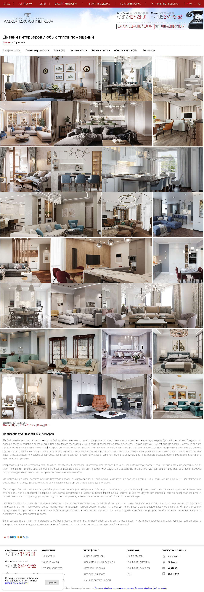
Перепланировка (130, 4)
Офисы (59, 50)
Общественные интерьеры (99, 561)
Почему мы (48, 555)
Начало (6, 425)
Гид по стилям (135, 555)
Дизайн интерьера (66, 4)
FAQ (190, 4)
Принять (51, 582)
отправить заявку (172, 26)
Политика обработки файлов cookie (150, 588)
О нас (6, 4)
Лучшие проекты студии (98, 579)
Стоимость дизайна (138, 561)
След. (33, 425)
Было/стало (149, 50)
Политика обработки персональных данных (114, 588)
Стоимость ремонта (138, 567)
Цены (43, 4)
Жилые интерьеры (94, 555)
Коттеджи (78, 50)
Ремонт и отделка (99, 4)
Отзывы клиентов (52, 567)
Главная (7, 42)
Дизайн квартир (36, 50)
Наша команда (50, 561)
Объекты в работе (125, 50)
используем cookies (16, 583)
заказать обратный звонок (135, 26)
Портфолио (25, 4)
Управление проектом (165, 4)
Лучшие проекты (99, 50)
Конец (40, 425)
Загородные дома (94, 567)
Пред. (15, 425)
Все (47, 425)
